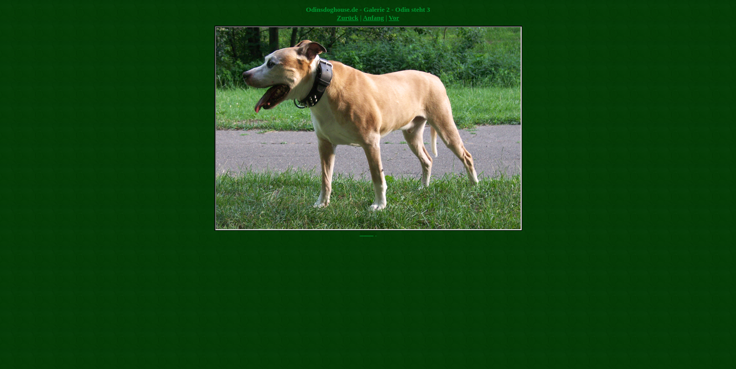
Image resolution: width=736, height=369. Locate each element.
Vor (394, 18)
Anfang (373, 18)
